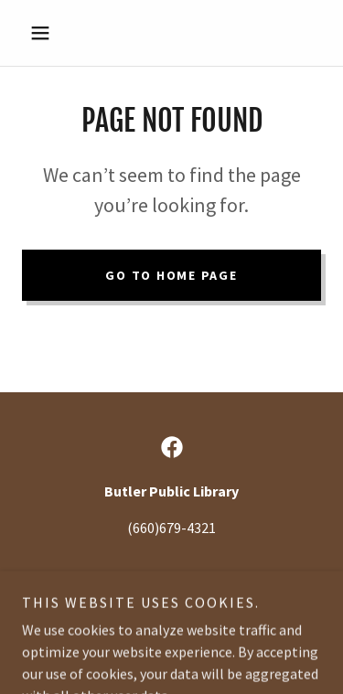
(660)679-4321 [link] (171, 527)
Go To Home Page (171, 275)
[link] (172, 447)
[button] (44, 33)
